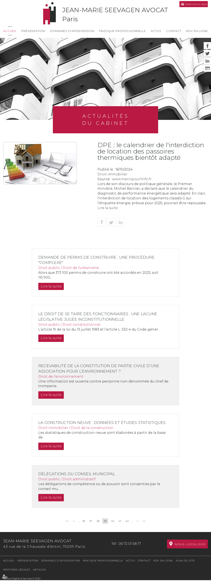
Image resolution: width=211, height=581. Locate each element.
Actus (156, 31)
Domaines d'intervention (72, 31)
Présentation (33, 31)
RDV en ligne (197, 31)
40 (112, 526)
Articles (39, 570)
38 (98, 526)
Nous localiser (190, 547)
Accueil (10, 31)
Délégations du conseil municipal (79, 479)
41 (120, 526)
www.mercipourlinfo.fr (132, 179)
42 (127, 526)
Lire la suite (107, 208)
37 (90, 526)
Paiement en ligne (196, 4)
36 (83, 526)
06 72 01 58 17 (130, 547)
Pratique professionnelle (122, 31)
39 (105, 526)
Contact (173, 31)
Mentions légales (16, 570)
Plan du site (185, 561)
